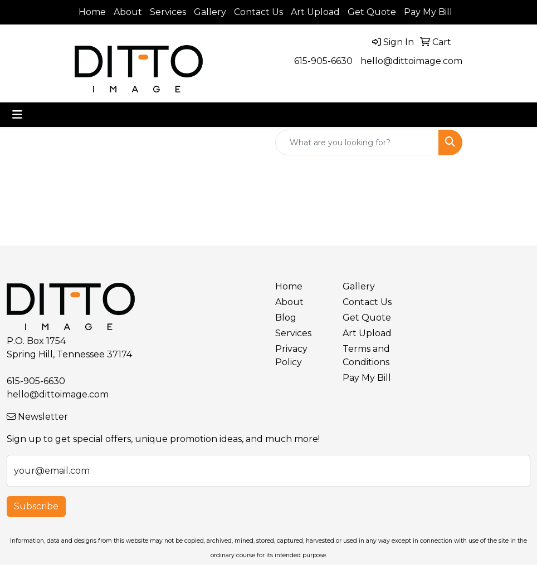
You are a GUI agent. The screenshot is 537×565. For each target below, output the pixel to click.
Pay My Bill (428, 12)
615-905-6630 (323, 61)
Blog (285, 317)
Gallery (210, 12)
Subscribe (36, 506)
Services (168, 12)
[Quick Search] (357, 142)
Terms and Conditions (366, 355)
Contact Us (258, 12)
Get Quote (372, 12)
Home (92, 12)
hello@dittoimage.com (411, 61)
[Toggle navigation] (17, 114)
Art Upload (315, 12)
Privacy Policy (291, 355)
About (128, 12)
